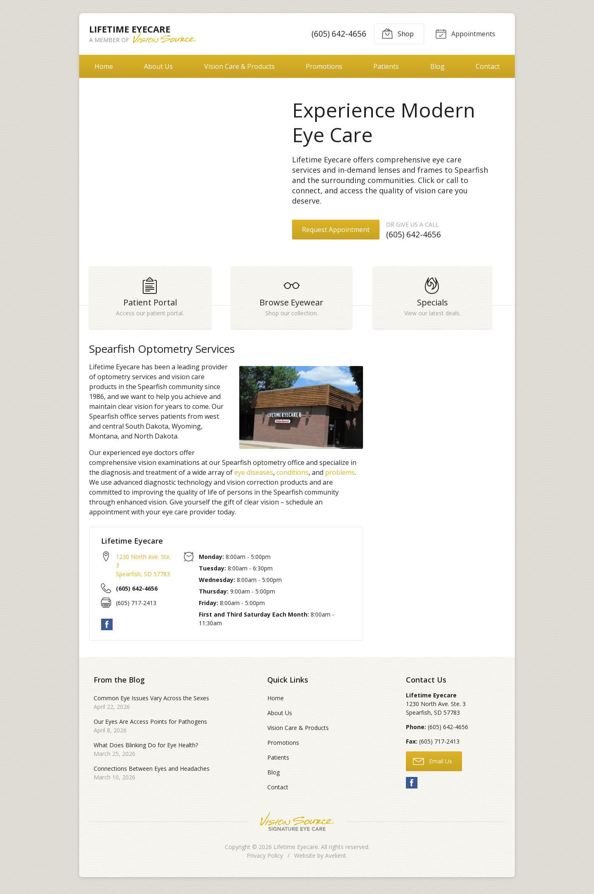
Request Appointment (336, 229)
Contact (488, 66)
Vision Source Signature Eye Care (297, 825)
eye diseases (253, 476)
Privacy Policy (265, 859)
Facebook (107, 628)
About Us (158, 66)
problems (340, 476)
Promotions (324, 66)
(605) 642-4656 (337, 33)
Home (103, 66)
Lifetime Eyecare (295, 850)
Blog (437, 66)
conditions (292, 476)
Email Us (432, 764)
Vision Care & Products (239, 66)
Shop (396, 33)
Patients (386, 66)
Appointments (464, 33)
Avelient (335, 859)
